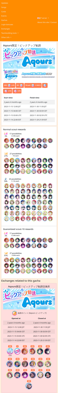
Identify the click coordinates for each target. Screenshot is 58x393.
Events (4, 16)
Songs (3, 7)
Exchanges (5, 29)
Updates (4, 3)
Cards (3, 11)
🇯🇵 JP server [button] (42, 18)
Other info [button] (5, 37)
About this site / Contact (47, 22)
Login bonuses (7, 24)
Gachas (4, 20)
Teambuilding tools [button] (9, 33)
